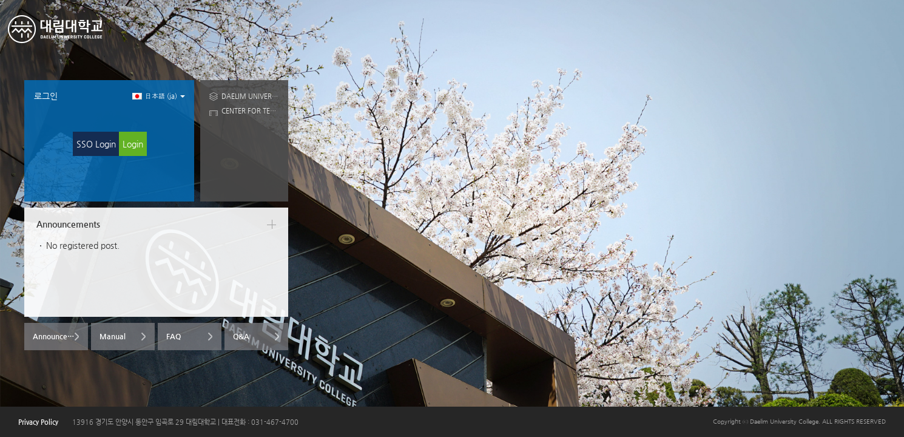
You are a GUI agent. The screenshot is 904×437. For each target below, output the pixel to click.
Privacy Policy (38, 422)
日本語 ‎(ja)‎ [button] (158, 96)
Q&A (241, 336)
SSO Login (96, 144)
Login (133, 144)
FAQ (173, 336)
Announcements (60, 336)
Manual (113, 336)
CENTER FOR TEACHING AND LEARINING (250, 111)
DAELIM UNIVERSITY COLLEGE (250, 96)
